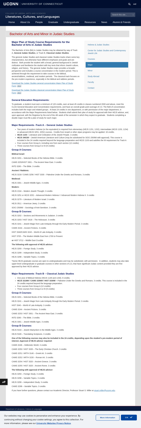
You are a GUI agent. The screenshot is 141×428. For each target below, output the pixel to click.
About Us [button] (25, 22)
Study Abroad (93, 76)
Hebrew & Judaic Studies (98, 45)
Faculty (91, 82)
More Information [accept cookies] (107, 417)
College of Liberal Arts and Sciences (26, 13)
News (104, 22)
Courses (91, 59)
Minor (90, 70)
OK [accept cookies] (129, 417)
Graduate (53, 22)
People (39, 22)
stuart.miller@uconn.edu (104, 390)
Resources (90, 22)
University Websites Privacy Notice (53, 423)
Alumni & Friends (121, 22)
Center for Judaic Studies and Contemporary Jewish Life (107, 51)
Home (12, 22)
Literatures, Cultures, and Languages (33, 17)
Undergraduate (71, 22)
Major (90, 65)
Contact (91, 88)
